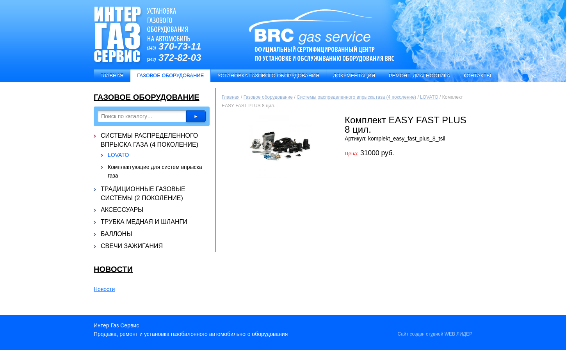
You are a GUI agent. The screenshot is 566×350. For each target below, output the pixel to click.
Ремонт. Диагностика (419, 75)
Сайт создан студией (434, 334)
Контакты (477, 75)
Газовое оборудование (146, 97)
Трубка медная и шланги (144, 222)
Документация (354, 75)
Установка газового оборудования (268, 75)
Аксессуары (122, 209)
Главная (112, 75)
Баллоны (116, 234)
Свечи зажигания (132, 246)
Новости (113, 269)
